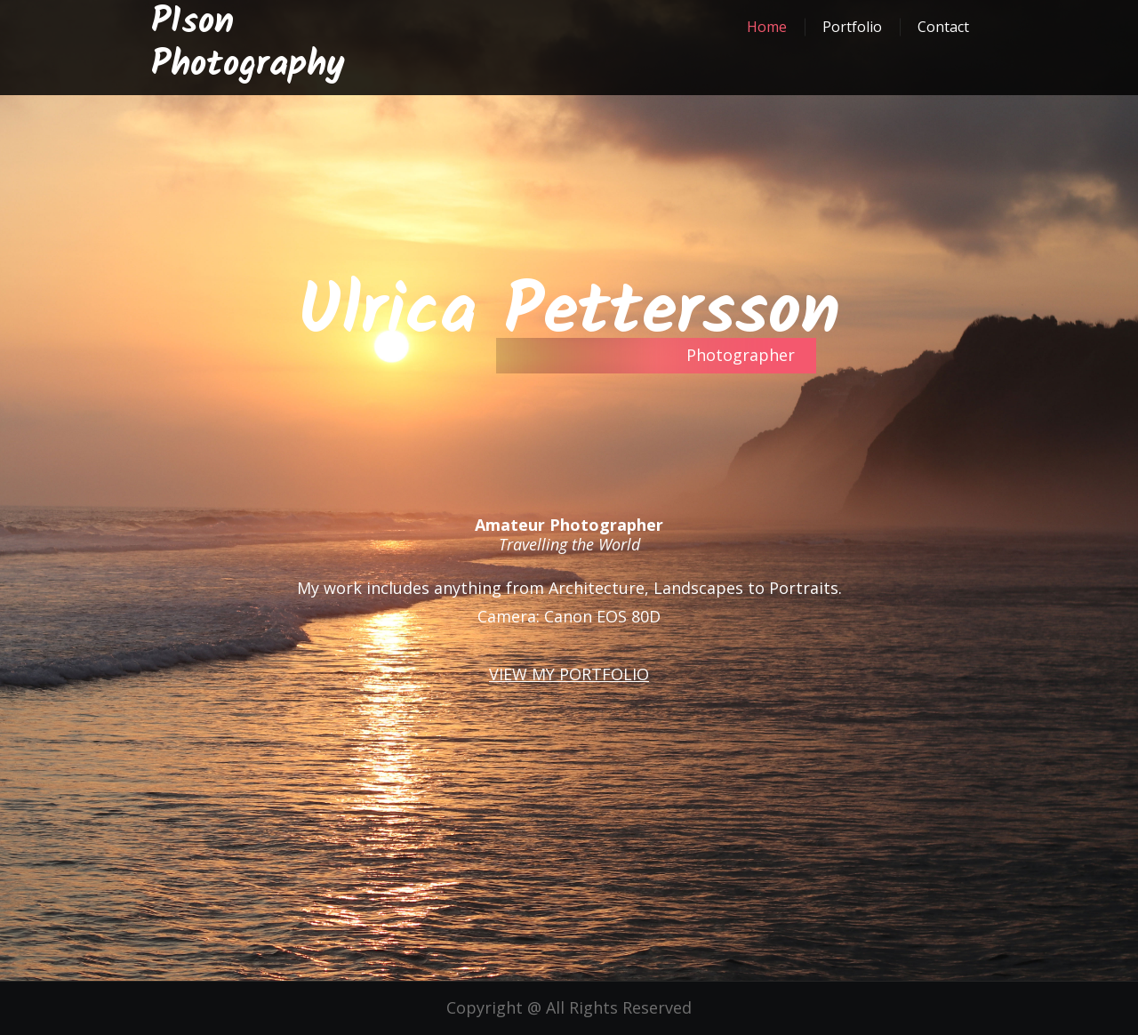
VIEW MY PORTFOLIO (569, 674)
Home (767, 26)
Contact (943, 26)
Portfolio (852, 26)
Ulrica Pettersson (569, 313)
